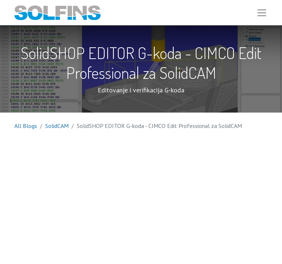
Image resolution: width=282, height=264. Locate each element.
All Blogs (25, 126)
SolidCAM (57, 126)
